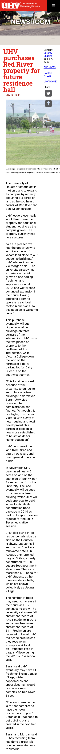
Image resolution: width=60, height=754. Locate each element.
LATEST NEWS (48, 75)
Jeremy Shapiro (48, 54)
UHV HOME (50, 81)
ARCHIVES (50, 67)
